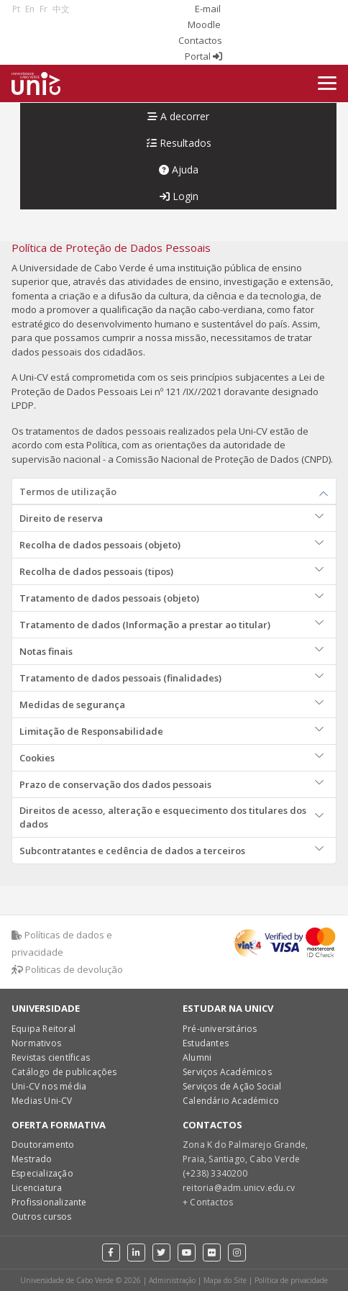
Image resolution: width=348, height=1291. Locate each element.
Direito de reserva (61, 518)
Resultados (179, 143)
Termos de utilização (67, 491)
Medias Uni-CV (42, 1101)
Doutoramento (43, 1144)
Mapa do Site (225, 1280)
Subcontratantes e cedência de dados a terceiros (132, 850)
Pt (16, 9)
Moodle (204, 24)
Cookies (37, 757)
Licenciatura (37, 1188)
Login (179, 196)
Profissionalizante (49, 1202)
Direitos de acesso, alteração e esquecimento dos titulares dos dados (162, 817)
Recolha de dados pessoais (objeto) (99, 544)
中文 (61, 9)
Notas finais (46, 651)
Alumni (197, 1057)
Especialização (42, 1173)
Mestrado (32, 1159)
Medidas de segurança (72, 704)
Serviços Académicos (227, 1072)
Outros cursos (42, 1216)
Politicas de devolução (67, 969)
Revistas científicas (51, 1057)
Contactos (200, 40)
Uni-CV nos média (49, 1086)
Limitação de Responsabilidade (91, 731)
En (30, 9)
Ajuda (178, 169)
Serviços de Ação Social (232, 1086)
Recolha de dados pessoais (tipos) (96, 571)
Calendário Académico (231, 1101)
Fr (43, 9)
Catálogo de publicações (64, 1072)
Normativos (36, 1043)
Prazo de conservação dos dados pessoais (115, 784)
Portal (203, 56)
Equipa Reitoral (43, 1029)
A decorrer (178, 116)
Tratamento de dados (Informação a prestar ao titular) (144, 624)
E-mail (208, 8)
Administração (172, 1280)
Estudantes (206, 1043)
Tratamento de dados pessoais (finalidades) (120, 677)
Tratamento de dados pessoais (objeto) (109, 598)
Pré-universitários (220, 1029)
